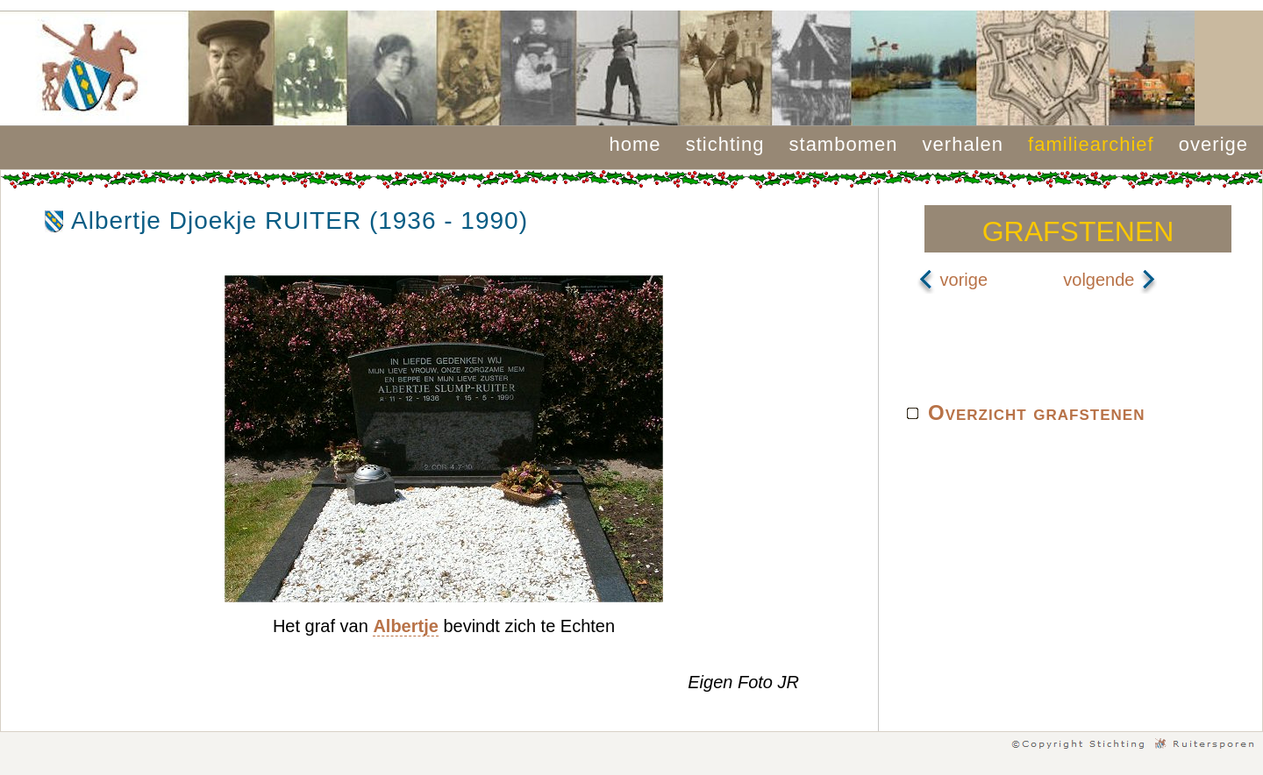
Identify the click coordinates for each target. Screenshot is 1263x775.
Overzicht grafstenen (1036, 412)
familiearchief (1091, 144)
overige (1213, 144)
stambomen (843, 144)
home (635, 144)
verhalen (963, 144)
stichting (725, 144)
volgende (1110, 279)
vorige (952, 279)
